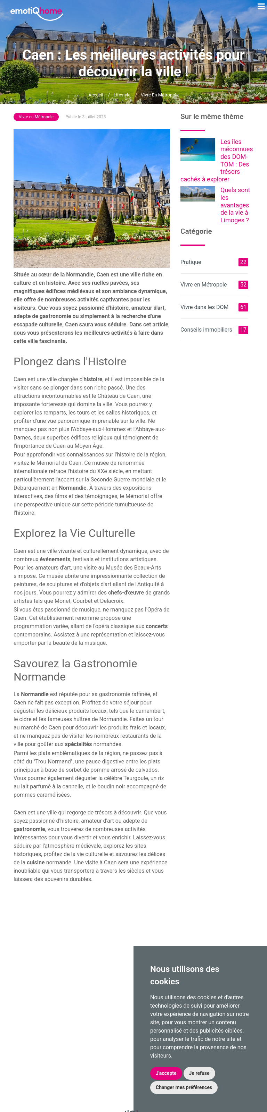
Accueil (95, 94)
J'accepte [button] (166, 1073)
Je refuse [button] (199, 1073)
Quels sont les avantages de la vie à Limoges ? (235, 204)
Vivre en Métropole (160, 94)
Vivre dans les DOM (214, 307)
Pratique (214, 262)
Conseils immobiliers (214, 330)
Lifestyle (122, 94)
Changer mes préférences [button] (184, 1087)
